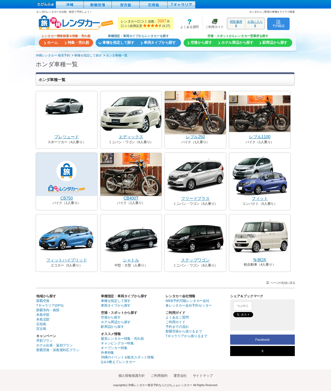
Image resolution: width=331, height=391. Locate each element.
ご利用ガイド (213, 23)
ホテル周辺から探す (116, 322)
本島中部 (42, 315)
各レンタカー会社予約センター (189, 305)
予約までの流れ (177, 327)
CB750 (67, 198)
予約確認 (278, 23)
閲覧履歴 (236, 23)
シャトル (131, 260)
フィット (260, 198)
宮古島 (41, 329)
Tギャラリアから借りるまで (186, 336)
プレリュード (66, 137)
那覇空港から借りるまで (184, 331)
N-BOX (259, 260)
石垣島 (41, 324)
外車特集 (107, 352)
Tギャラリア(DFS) (49, 305)
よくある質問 (188, 23)
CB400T (131, 198)
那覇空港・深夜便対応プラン (57, 350)
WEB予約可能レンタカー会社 (187, 301)
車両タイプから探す (116, 305)
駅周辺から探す (112, 327)
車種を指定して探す (116, 301)
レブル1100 (259, 137)
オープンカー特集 (114, 348)
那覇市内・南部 (47, 310)
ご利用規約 (159, 376)
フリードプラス (195, 198)
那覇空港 (42, 301)
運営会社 (180, 376)
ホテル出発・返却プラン (54, 345)
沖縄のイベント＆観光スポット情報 (127, 357)
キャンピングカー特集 (117, 343)
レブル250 (195, 137)
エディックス (131, 137)
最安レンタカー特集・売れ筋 (122, 339)
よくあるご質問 (177, 317)
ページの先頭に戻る (282, 282)
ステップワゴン (195, 260)
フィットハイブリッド (66, 260)
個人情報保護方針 (131, 376)
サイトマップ (203, 376)
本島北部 (42, 319)
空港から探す (111, 317)
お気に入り (255, 23)
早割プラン (44, 341)
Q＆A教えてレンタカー (118, 362)
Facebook (262, 340)
